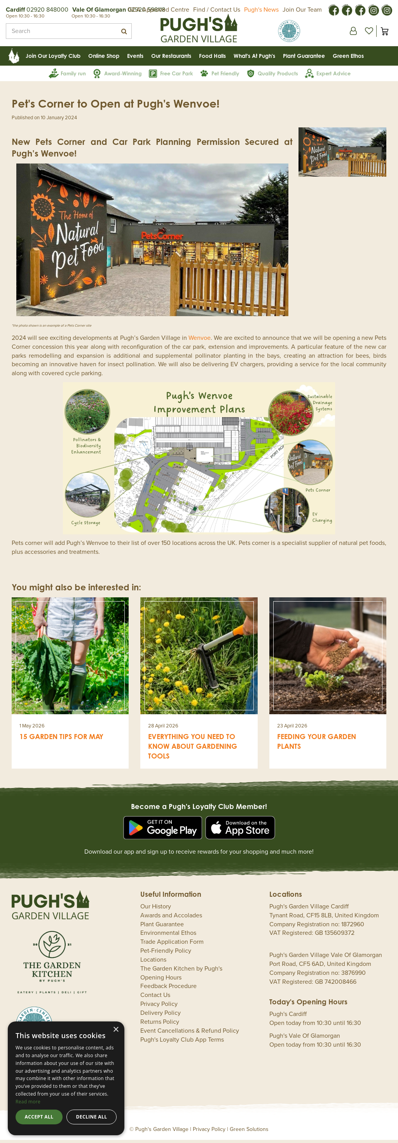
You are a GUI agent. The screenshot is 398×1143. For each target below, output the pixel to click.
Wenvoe (200, 341)
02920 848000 (47, 10)
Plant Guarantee (162, 927)
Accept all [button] (39, 1116)
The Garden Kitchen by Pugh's (181, 972)
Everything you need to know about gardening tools (192, 749)
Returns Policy (159, 1025)
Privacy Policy (159, 1007)
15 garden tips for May (61, 739)
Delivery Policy (160, 1016)
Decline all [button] (91, 1116)
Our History (155, 909)
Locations (153, 963)
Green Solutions (249, 1132)
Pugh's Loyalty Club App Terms (182, 1043)
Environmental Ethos (168, 936)
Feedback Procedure (168, 989)
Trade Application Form (172, 945)
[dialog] (66, 1078)
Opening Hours (161, 981)
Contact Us (155, 998)
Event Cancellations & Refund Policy (189, 1034)
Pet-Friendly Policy (165, 954)
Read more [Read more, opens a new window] (28, 1101)
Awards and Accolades (171, 918)
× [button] (116, 1030)
